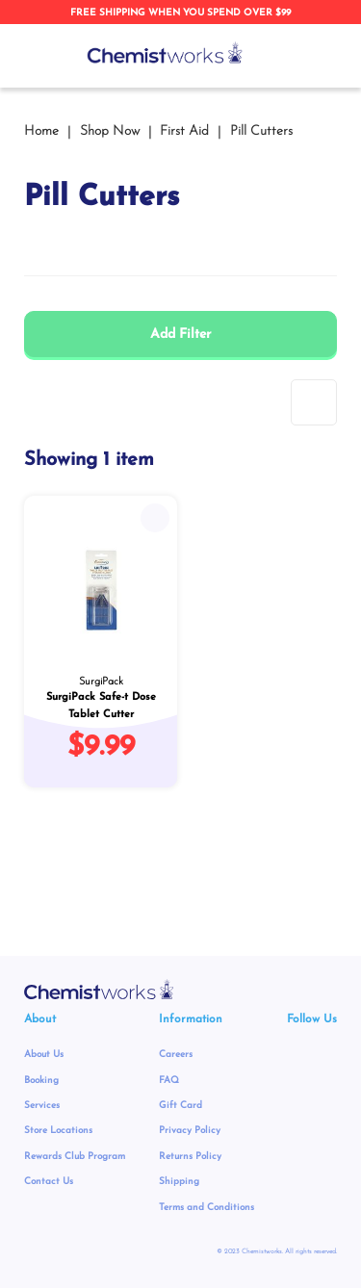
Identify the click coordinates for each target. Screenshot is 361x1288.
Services (42, 1105)
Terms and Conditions (206, 1207)
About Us (44, 1054)
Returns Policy (190, 1156)
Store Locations (58, 1130)
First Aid (186, 131)
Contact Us (48, 1181)
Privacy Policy (189, 1130)
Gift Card (180, 1105)
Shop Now (111, 131)
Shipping (179, 1181)
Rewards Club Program (74, 1156)
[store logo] (165, 52)
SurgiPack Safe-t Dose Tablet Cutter (101, 706)
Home (43, 131)
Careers (176, 1054)
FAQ (169, 1080)
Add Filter (180, 334)
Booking (41, 1080)
